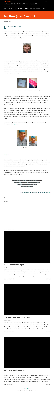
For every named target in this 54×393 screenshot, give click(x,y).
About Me (10, 8)
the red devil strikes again (14, 265)
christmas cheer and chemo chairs (17, 317)
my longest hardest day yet (14, 370)
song (49, 192)
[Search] (45, 1)
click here (16, 124)
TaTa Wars (7, 2)
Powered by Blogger (27, 388)
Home (5, 8)
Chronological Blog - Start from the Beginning (32, 8)
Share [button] (48, 198)
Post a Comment (10, 331)
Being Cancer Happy (18, 8)
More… (44, 8)
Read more (48, 331)
